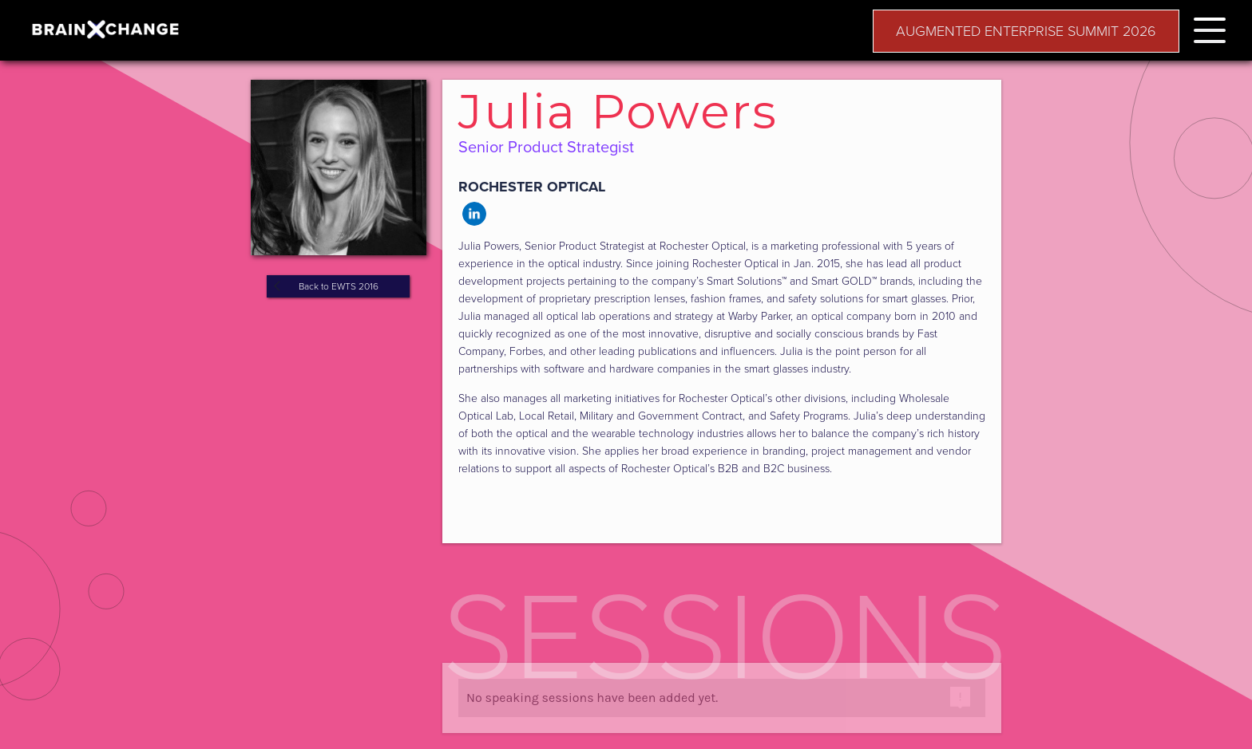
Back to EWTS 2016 (338, 286)
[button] (1209, 27)
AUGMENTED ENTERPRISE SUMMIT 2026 (1026, 31)
